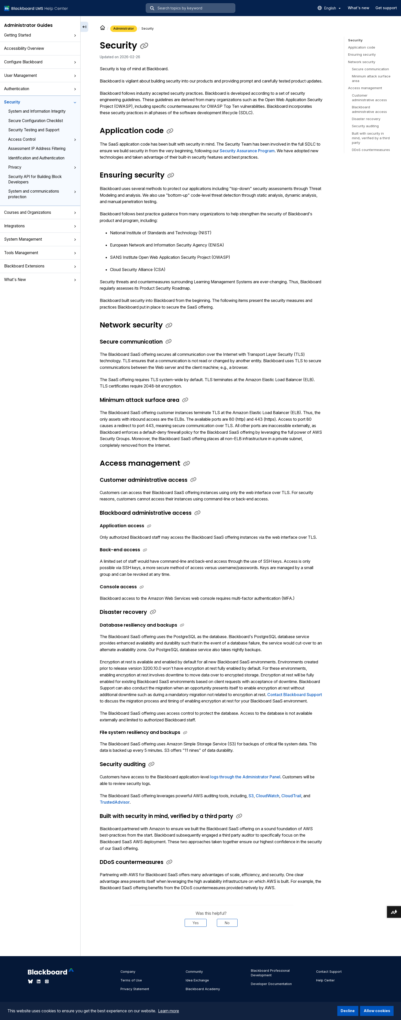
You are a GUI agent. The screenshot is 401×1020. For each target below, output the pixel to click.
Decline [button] (348, 1011)
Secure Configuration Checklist (35, 120)
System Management (40, 239)
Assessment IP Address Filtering (36, 148)
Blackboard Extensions (40, 266)
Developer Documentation (271, 984)
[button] (75, 35)
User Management (40, 75)
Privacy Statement (134, 989)
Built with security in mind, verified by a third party (371, 138)
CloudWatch (267, 795)
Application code (361, 47)
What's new (358, 8)
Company (127, 972)
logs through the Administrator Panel (245, 776)
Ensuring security (362, 54)
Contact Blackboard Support (294, 694)
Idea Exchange (197, 980)
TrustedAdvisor (115, 802)
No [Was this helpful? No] (227, 923)
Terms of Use (131, 980)
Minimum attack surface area (371, 78)
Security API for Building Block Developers (35, 179)
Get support (386, 8)
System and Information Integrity (36, 111)
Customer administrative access (369, 97)
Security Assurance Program (247, 150)
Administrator (123, 28)
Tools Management (40, 252)
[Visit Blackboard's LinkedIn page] (39, 981)
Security (40, 102)
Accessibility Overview (24, 48)
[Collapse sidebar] (84, 27)
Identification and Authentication (36, 158)
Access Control (42, 139)
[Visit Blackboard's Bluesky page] (31, 981)
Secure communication (370, 69)
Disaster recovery (366, 119)
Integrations (40, 226)
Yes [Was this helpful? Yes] (196, 923)
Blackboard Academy (203, 989)
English (332, 8)
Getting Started (40, 35)
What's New (40, 279)
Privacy (42, 167)
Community (194, 972)
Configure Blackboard (40, 62)
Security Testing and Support (33, 129)
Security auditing (365, 126)
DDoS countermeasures (371, 150)
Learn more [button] (168, 1010)
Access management (365, 88)
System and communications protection (42, 194)
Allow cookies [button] (377, 1011)
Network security (361, 62)
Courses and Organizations (40, 212)
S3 (251, 795)
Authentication (40, 88)
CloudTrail (291, 795)
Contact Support (329, 972)
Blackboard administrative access (369, 109)
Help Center (325, 980)
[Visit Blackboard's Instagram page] (46, 981)
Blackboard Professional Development (270, 973)
